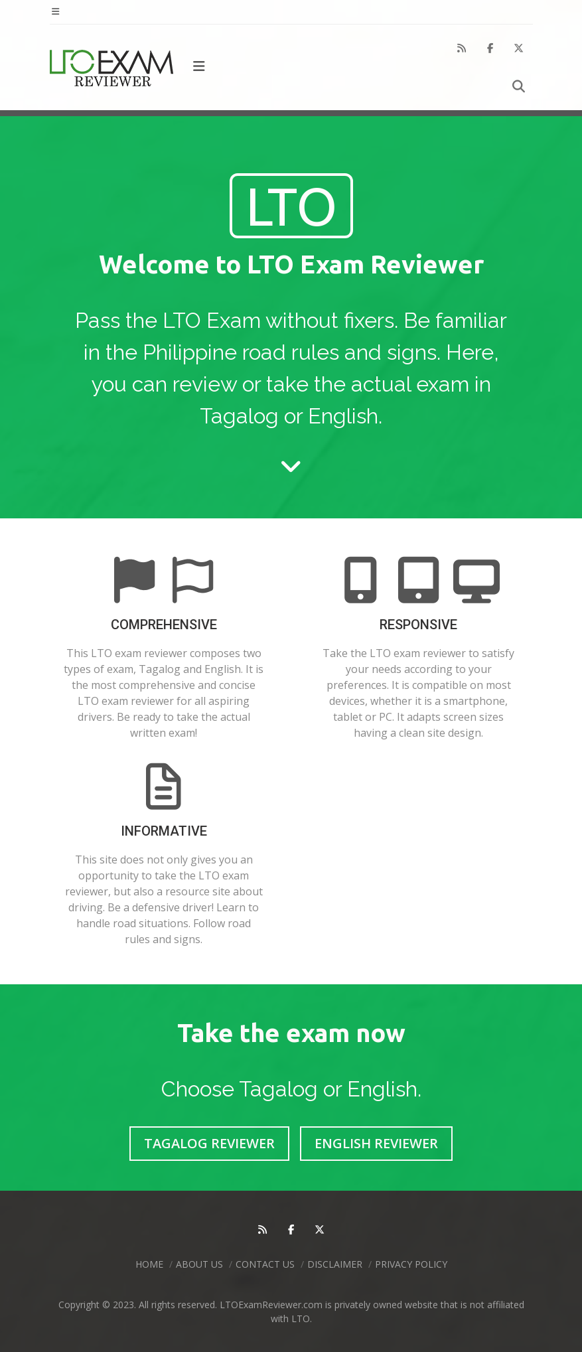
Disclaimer (334, 1264)
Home (149, 1264)
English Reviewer (376, 1143)
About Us (199, 1264)
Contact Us (265, 1264)
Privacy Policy (411, 1264)
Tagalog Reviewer (209, 1143)
